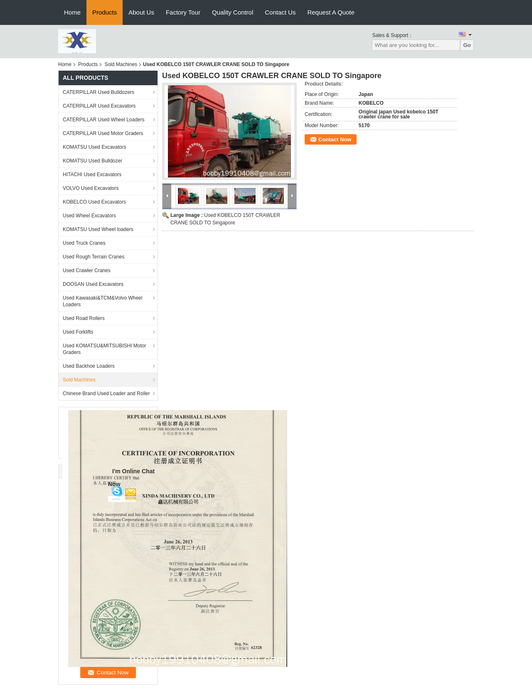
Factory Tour (183, 12)
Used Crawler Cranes (87, 270)
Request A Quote (330, 12)
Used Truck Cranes (84, 243)
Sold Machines (120, 64)
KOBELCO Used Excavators (94, 202)
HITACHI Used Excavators (92, 174)
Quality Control (232, 12)
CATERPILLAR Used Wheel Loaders (104, 120)
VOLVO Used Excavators (91, 188)
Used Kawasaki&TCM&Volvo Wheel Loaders (102, 301)
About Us (141, 12)
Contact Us (280, 12)
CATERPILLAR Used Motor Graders (103, 133)
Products (104, 12)
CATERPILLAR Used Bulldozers (98, 92)
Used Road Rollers (84, 318)
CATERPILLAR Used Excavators (99, 106)
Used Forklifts (78, 332)
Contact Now (334, 139)
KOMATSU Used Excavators (94, 147)
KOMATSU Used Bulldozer (92, 161)
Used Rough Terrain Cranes (94, 257)
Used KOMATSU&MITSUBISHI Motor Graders (104, 349)
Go (467, 45)
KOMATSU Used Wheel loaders (98, 229)
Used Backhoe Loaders (89, 366)
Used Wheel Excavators (89, 216)
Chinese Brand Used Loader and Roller (106, 393)
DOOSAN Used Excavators (93, 284)
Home (72, 12)
